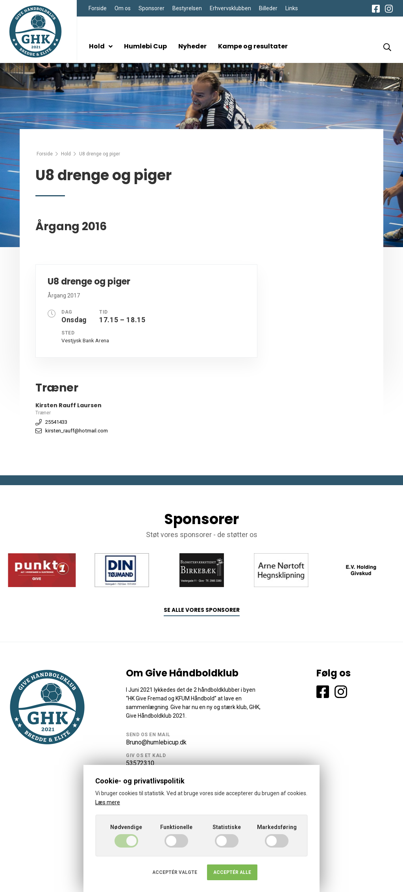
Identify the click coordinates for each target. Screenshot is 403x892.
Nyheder (192, 46)
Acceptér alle (232, 872)
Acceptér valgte (174, 872)
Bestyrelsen (187, 8)
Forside (98, 8)
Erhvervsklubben (230, 8)
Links (291, 8)
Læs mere (107, 802)
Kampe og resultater (253, 46)
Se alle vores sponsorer (202, 610)
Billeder (268, 8)
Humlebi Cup (145, 46)
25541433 (56, 422)
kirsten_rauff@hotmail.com (76, 431)
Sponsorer (152, 8)
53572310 (140, 763)
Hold (101, 46)
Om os (123, 8)
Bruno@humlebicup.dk (156, 742)
